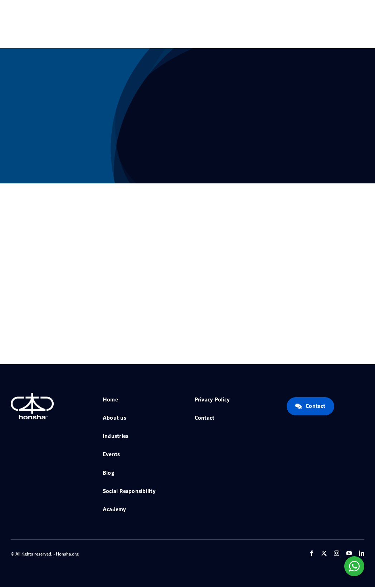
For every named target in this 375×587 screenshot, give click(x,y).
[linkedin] (361, 553)
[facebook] (311, 553)
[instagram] (336, 553)
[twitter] (324, 553)
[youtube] (349, 553)
